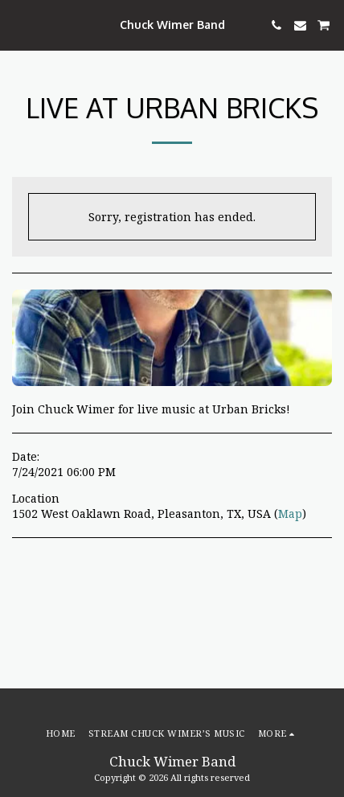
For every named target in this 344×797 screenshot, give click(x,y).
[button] (17, 24)
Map (290, 513)
